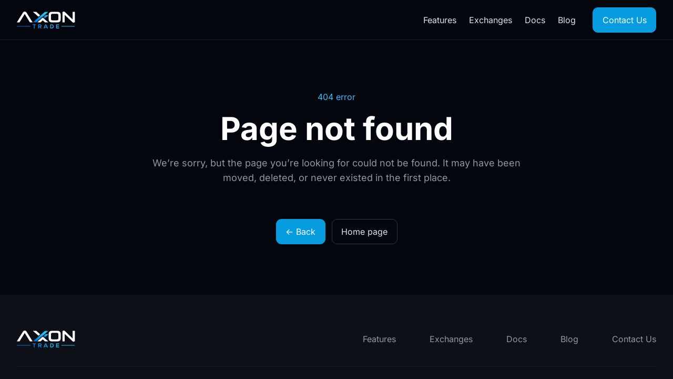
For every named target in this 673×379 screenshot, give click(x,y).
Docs (535, 20)
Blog (567, 20)
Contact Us (625, 20)
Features (439, 20)
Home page (364, 231)
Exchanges (490, 20)
